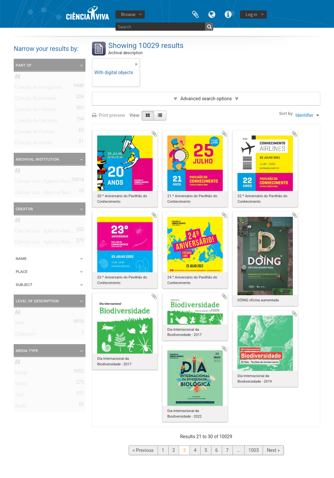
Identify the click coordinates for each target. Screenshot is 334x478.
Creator (24, 208)
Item (19, 324)
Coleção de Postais (34, 132)
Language (212, 14)
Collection (25, 335)
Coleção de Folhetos (35, 110)
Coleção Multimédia (35, 99)
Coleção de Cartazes (36, 121)
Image (21, 373)
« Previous (143, 450)
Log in (251, 14)
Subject (24, 284)
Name (21, 258)
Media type (27, 350)
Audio (21, 407)
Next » (273, 450)
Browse (128, 14)
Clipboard (195, 14)
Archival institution (37, 159)
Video (21, 385)
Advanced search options (206, 98)
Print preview (108, 115)
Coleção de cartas (33, 144)
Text (19, 396)
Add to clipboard (154, 134)
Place (22, 271)
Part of (24, 65)
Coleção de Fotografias (38, 88)
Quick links (228, 14)
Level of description (37, 300)
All (17, 77)
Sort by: (286, 113)
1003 (254, 450)
